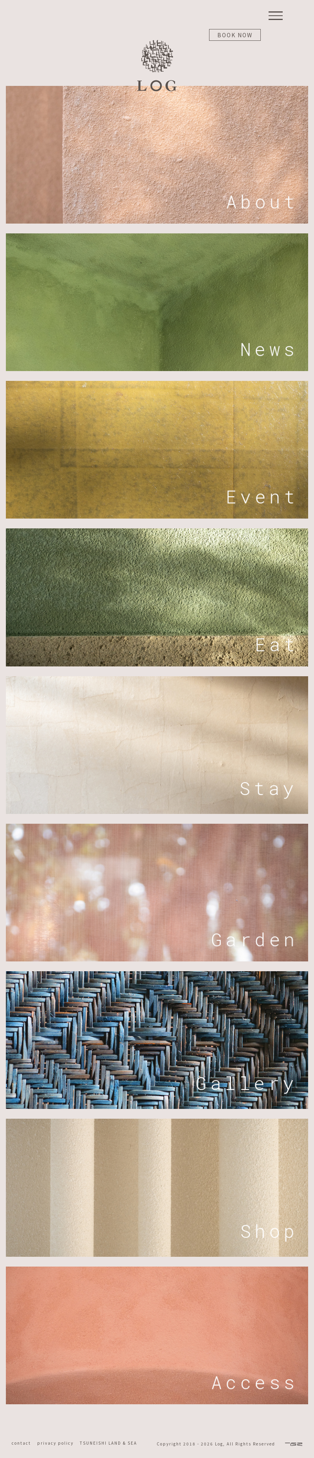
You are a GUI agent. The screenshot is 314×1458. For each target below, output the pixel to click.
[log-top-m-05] (157, 679)
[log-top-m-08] (157, 1269)
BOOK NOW (235, 35)
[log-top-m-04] (157, 531)
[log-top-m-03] (157, 384)
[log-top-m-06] (157, 826)
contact (24, 1443)
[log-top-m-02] (157, 236)
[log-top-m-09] (157, 1121)
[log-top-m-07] (157, 974)
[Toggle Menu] (275, 15)
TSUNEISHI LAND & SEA (108, 1443)
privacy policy (58, 1443)
